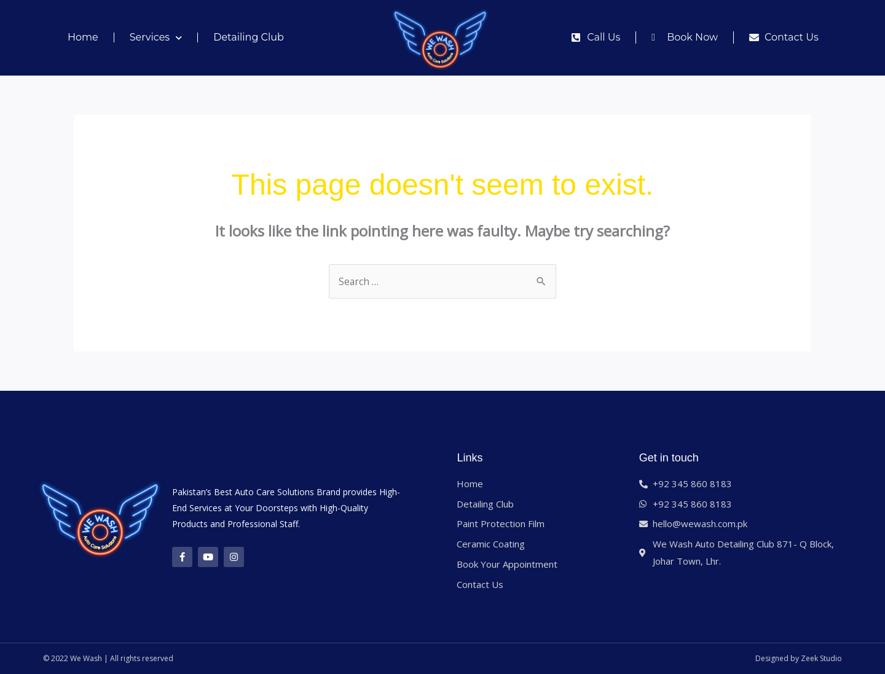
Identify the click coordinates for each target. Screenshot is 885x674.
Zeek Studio (821, 658)
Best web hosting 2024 (488, 658)
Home (83, 37)
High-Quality (344, 508)
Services (156, 37)
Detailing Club (248, 37)
